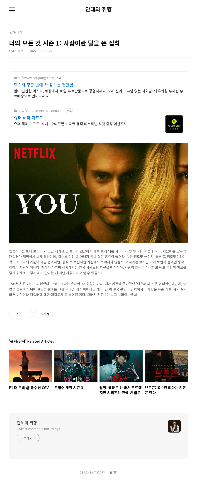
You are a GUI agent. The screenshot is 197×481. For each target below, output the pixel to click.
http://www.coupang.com (34, 78)
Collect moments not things (38, 428)
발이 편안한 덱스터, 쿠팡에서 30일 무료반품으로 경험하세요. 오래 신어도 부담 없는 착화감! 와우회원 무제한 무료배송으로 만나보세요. (98, 93)
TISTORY (99, 472)
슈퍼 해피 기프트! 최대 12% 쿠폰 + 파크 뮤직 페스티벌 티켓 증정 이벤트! (69, 123)
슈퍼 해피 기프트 (28, 117)
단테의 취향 (98, 9)
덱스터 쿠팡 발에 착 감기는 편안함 (43, 84)
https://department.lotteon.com (39, 111)
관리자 (113, 472)
